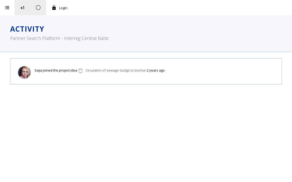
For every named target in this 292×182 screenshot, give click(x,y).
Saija (101, 70)
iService (39, 175)
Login (123, 8)
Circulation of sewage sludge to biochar (179, 70)
